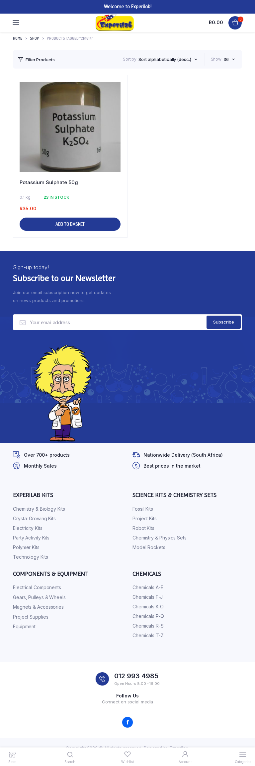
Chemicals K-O (148, 606)
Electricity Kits (27, 528)
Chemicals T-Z (148, 635)
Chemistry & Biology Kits (39, 509)
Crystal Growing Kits (34, 518)
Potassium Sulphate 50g (49, 182)
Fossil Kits (142, 509)
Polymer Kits (26, 547)
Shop (34, 38)
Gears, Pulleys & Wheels (39, 597)
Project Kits (144, 518)
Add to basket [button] (70, 224)
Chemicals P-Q (148, 616)
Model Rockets (148, 547)
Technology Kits (30, 557)
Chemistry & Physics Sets (159, 537)
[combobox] (167, 59)
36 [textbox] (226, 59)
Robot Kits (143, 528)
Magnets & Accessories (38, 607)
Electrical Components (37, 587)
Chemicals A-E (147, 587)
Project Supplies (30, 617)
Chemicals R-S (148, 626)
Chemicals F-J (147, 597)
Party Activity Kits (31, 537)
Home (17, 38)
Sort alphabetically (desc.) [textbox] (164, 59)
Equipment (24, 626)
